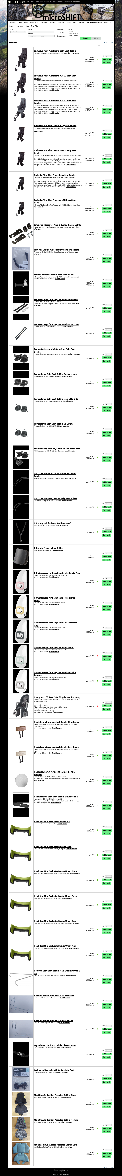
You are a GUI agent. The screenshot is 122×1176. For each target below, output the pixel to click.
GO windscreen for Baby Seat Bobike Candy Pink (57, 573)
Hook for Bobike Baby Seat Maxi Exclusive (54, 995)
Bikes (20, 23)
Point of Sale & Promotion (94, 23)
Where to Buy (39, 1)
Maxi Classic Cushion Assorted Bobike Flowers (56, 1120)
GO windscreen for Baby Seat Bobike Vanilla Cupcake (55, 673)
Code (70, 31)
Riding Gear (107, 23)
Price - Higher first (73, 33)
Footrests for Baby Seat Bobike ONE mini (53, 423)
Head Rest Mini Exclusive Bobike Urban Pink (55, 946)
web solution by (57, 1174)
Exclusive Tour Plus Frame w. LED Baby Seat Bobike (55, 201)
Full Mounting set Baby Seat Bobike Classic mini (57, 448)
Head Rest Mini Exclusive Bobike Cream (52, 846)
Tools (27, 26)
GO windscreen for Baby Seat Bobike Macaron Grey (55, 624)
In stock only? (60, 33)
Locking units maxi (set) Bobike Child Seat (54, 1070)
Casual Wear (34, 23)
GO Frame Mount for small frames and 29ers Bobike (55, 475)
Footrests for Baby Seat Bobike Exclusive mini (55, 374)
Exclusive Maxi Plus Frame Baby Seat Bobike (55, 51)
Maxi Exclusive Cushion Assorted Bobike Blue (55, 1144)
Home (28, 1)
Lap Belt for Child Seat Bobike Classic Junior (55, 1045)
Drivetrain (52, 23)
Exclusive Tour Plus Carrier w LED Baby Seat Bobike (55, 151)
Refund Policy (68, 1)
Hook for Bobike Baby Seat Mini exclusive (53, 1020)
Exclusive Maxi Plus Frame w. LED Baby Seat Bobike (55, 77)
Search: (30, 29)
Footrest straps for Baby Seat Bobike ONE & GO (56, 324)
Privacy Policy (61, 1171)
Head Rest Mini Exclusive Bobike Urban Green (55, 896)
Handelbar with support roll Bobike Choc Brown (56, 722)
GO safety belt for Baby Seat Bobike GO (52, 523)
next (112, 42)
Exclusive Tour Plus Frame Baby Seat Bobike (55, 175)
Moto (74, 23)
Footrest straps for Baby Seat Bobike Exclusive (56, 299)
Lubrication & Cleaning (64, 23)
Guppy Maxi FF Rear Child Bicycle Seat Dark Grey (57, 697)
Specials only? (60, 29)
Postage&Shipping (58, 1)
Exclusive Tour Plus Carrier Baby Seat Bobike (55, 125)
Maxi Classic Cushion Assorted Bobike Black (55, 1095)
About (32, 1)
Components (43, 23)
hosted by (66, 1174)
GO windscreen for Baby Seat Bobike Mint (54, 647)
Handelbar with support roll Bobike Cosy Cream (56, 747)
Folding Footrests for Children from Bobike (54, 274)
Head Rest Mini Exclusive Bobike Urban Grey (55, 921)
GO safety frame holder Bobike (48, 548)
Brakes (26, 23)
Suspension (20, 26)
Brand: (12, 29)
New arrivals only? (61, 36)
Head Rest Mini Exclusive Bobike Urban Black (55, 871)
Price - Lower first (73, 35)
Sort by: (70, 29)
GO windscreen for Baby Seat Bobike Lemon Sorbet (54, 599)
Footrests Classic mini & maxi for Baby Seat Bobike (54, 350)
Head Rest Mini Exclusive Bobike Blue (52, 821)
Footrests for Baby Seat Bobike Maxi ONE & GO (56, 399)
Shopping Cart (48, 1)
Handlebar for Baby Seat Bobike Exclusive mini (56, 796)
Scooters (11, 26)
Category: (30, 33)
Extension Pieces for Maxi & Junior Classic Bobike (57, 225)
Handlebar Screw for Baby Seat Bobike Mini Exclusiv (54, 773)
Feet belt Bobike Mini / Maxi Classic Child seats (56, 249)
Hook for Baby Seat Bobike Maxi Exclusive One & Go (57, 972)
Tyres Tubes (35, 26)
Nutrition (81, 23)
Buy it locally (106, 63)
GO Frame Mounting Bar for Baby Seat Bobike (55, 498)
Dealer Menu (76, 1)
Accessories (12, 23)
